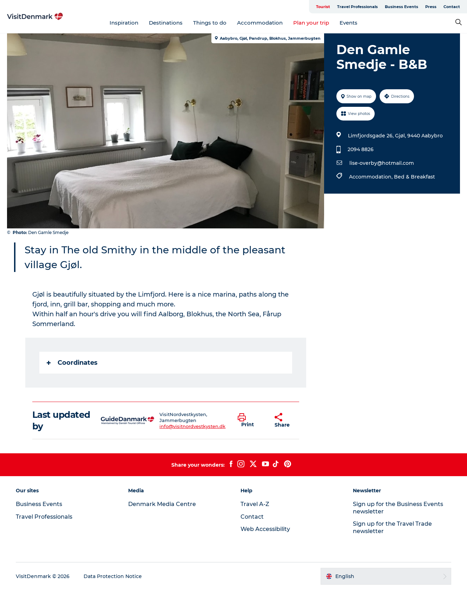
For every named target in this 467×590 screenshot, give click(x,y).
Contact (451, 6)
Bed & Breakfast (414, 177)
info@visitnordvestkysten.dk (192, 426)
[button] (251, 420)
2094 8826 (361, 149)
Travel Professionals (357, 6)
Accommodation (260, 22)
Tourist (323, 6)
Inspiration (124, 22)
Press (430, 6)
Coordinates (72, 363)
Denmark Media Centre (162, 504)
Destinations (166, 22)
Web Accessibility (265, 529)
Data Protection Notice (113, 576)
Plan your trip (311, 22)
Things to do (209, 22)
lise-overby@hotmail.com (381, 163)
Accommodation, (371, 177)
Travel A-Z (255, 504)
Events (348, 22)
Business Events (401, 6)
